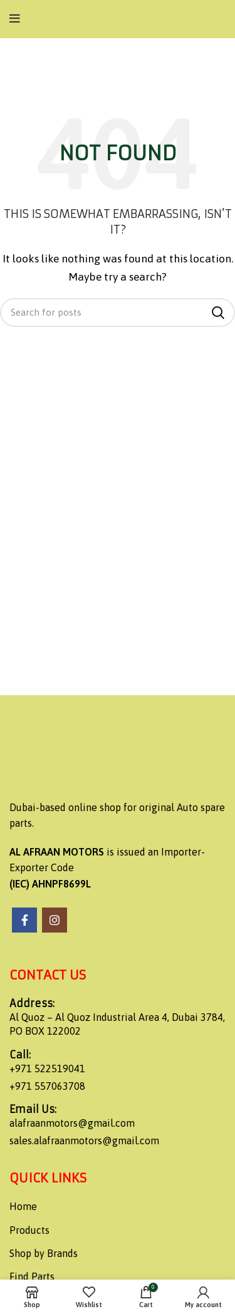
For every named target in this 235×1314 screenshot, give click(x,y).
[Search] (117, 312)
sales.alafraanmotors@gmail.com (84, 1140)
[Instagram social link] (54, 920)
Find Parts (32, 1276)
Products (29, 1230)
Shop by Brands (43, 1253)
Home (23, 1206)
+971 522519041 (47, 1068)
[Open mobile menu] (14, 18)
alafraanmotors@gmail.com (72, 1123)
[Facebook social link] (24, 920)
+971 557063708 (47, 1086)
